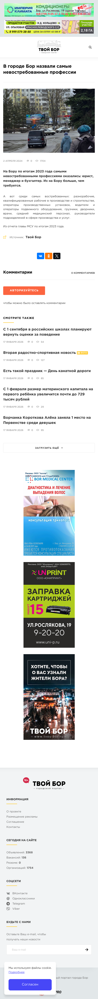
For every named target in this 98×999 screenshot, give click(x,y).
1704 (42, 161)
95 (42, 430)
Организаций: (19, 868)
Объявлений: (19, 853)
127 (43, 360)
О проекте (13, 812)
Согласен (30, 984)
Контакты (13, 827)
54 (42, 342)
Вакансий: (16, 858)
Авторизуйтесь (24, 291)
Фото (84, 353)
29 (42, 407)
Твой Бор (33, 237)
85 (42, 378)
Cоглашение (15, 822)
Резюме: (13, 863)
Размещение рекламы (22, 817)
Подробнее (17, 972)
